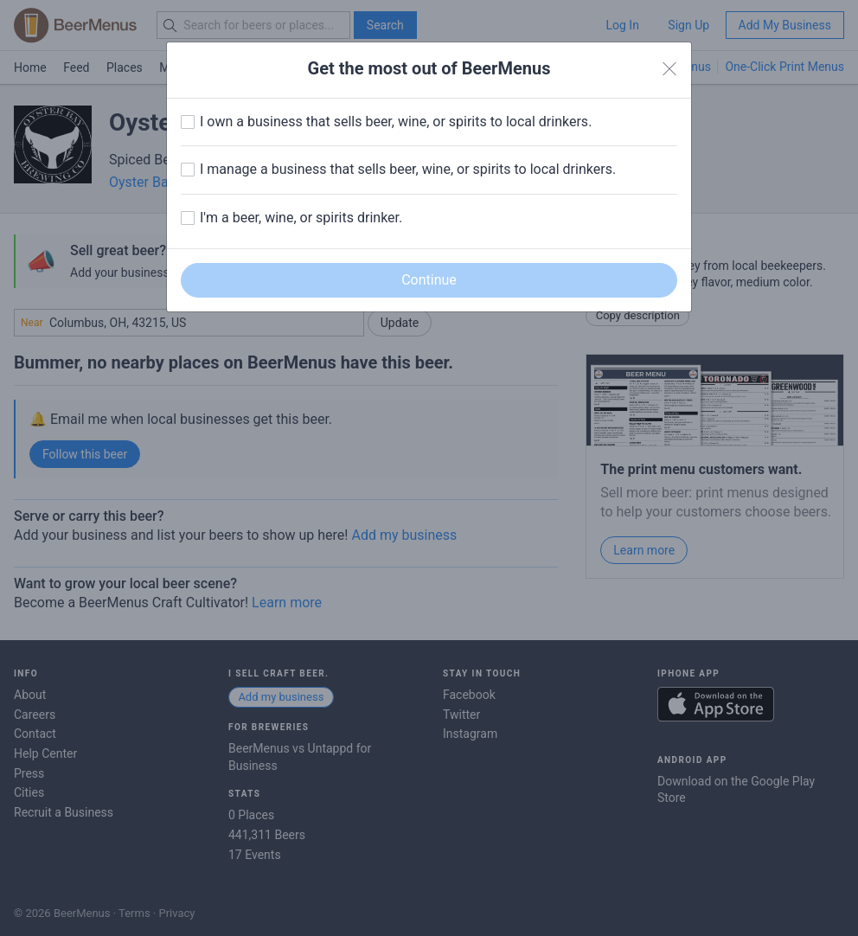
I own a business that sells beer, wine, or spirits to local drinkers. (396, 121)
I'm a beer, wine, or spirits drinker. (301, 217)
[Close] (669, 69)
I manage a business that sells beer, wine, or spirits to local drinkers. (408, 169)
